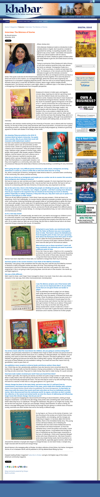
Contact (93, 17)
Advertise (71, 17)
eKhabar (85, 73)
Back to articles (10, 473)
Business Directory (23, 21)
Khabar (7, 388)
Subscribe (64, 17)
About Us (85, 17)
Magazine (13, 21)
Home (7, 21)
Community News (36, 21)
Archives (79, 17)
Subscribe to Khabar (35, 455)
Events (45, 21)
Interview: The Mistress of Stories (36, 27)
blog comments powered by (16, 471)
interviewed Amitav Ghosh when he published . (34, 388)
